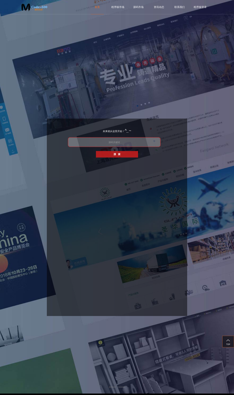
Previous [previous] (7, 197)
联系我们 (179, 7)
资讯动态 (159, 7)
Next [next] (227, 197)
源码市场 (138, 7)
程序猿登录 (200, 7)
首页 (97, 7)
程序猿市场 (117, 7)
